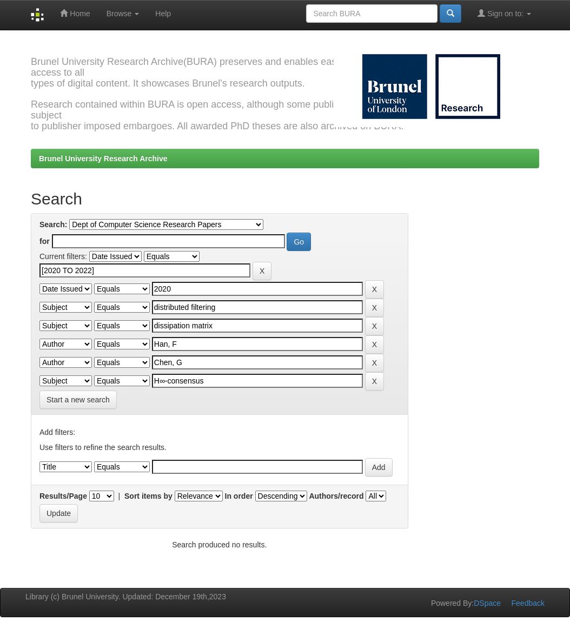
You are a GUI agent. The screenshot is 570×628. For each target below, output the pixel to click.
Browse (123, 13)
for (44, 241)
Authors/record (336, 496)
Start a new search (78, 399)
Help (163, 13)
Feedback (528, 603)
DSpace (487, 603)
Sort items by (148, 496)
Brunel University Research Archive (103, 158)
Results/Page (63, 496)
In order (239, 496)
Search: (53, 224)
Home (75, 13)
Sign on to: (504, 13)
